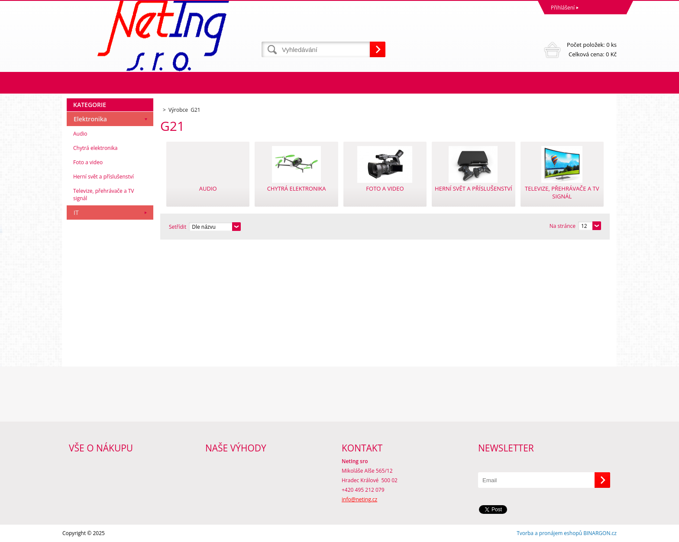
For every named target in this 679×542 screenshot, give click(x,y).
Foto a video (88, 162)
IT (76, 212)
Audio (80, 133)
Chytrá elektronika (95, 148)
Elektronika (90, 119)
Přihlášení (563, 7)
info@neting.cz (359, 499)
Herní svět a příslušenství (103, 176)
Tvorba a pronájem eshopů (549, 533)
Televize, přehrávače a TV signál (103, 194)
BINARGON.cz (600, 533)
